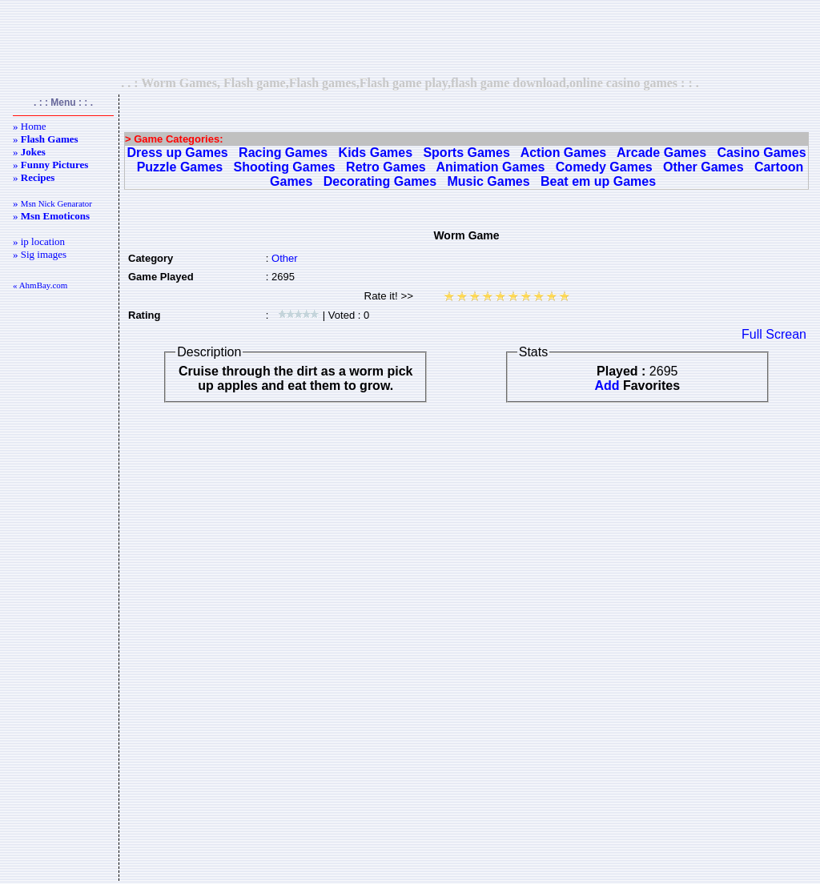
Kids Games (375, 152)
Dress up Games (177, 152)
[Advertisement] (410, 38)
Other (284, 258)
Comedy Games (604, 167)
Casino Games (761, 152)
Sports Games (466, 152)
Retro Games (386, 167)
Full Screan (774, 334)
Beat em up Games (598, 181)
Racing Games (283, 152)
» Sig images (39, 254)
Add (606, 385)
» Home (29, 126)
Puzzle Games (180, 167)
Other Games (703, 167)
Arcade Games (661, 152)
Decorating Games (380, 181)
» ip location (39, 241)
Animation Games (490, 167)
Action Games (564, 152)
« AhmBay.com (40, 285)
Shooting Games (285, 167)
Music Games (489, 181)
